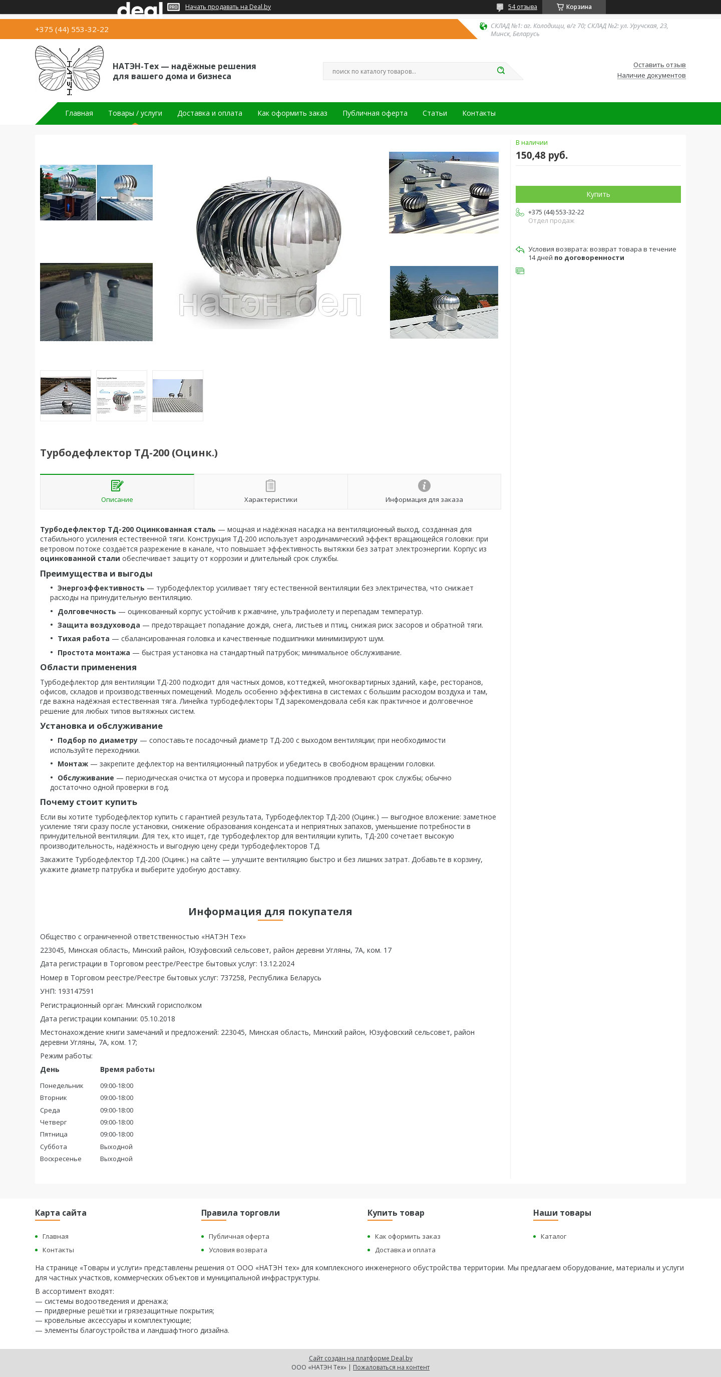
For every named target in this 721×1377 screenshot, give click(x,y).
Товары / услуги (135, 113)
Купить (598, 194)
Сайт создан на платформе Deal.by (361, 1358)
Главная (79, 113)
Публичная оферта (375, 113)
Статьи (435, 113)
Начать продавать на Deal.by (228, 7)
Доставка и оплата (209, 113)
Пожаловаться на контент (391, 1367)
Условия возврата (238, 1249)
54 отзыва (522, 7)
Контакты (479, 113)
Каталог (553, 1236)
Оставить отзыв (659, 65)
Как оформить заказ (292, 113)
